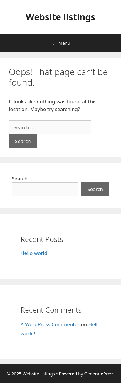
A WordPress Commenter (50, 324)
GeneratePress (99, 374)
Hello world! (35, 253)
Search (20, 178)
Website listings (60, 17)
